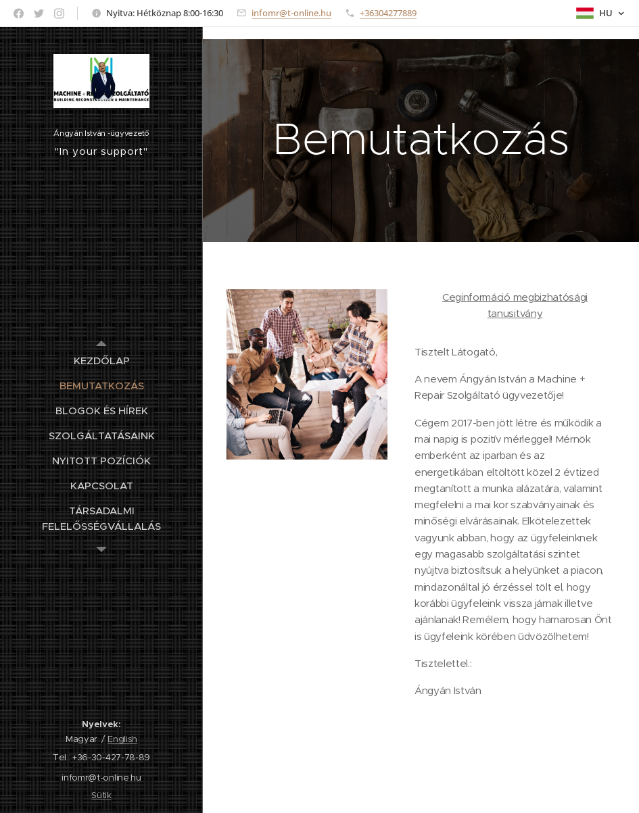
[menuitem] (101, 360)
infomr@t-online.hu (291, 13)
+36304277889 (388, 13)
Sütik (101, 795)
